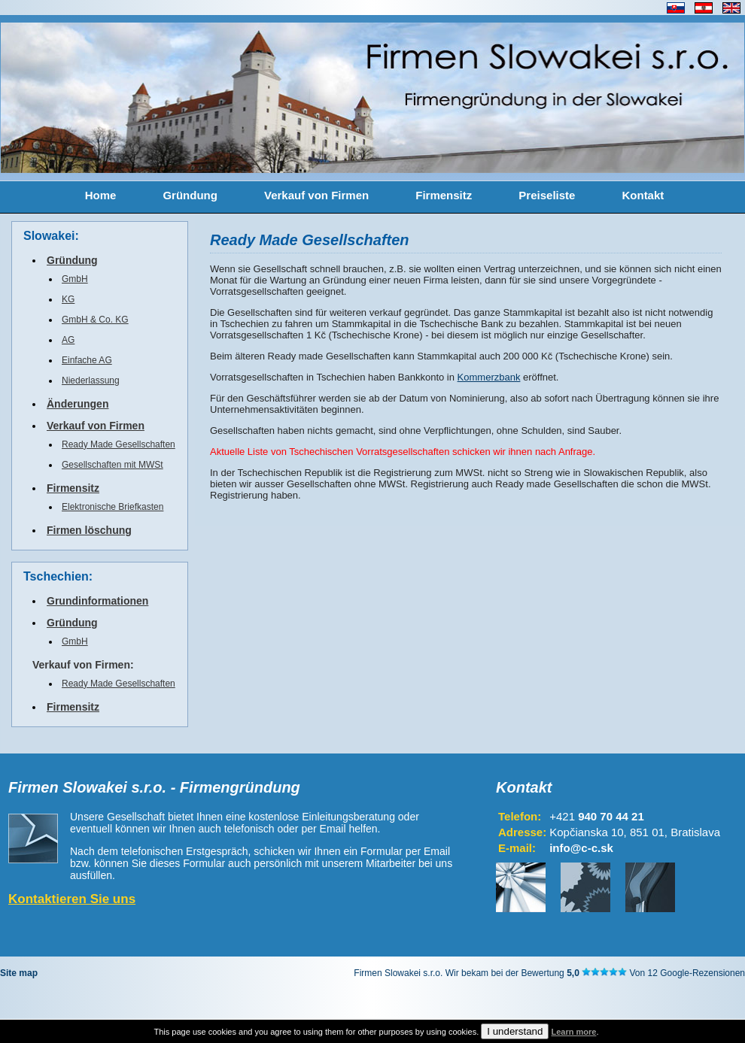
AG (68, 340)
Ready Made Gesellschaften (118, 444)
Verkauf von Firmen (316, 195)
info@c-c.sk (581, 847)
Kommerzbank (489, 377)
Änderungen (77, 404)
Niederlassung (91, 380)
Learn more (573, 1031)
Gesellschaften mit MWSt (112, 464)
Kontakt (643, 195)
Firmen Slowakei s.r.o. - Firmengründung (154, 787)
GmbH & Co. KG (95, 319)
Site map (19, 973)
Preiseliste (546, 195)
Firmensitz (443, 195)
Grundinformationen (97, 601)
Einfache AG (87, 360)
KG (68, 299)
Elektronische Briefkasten (112, 507)
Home (101, 195)
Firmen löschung (89, 530)
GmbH (75, 279)
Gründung (190, 195)
